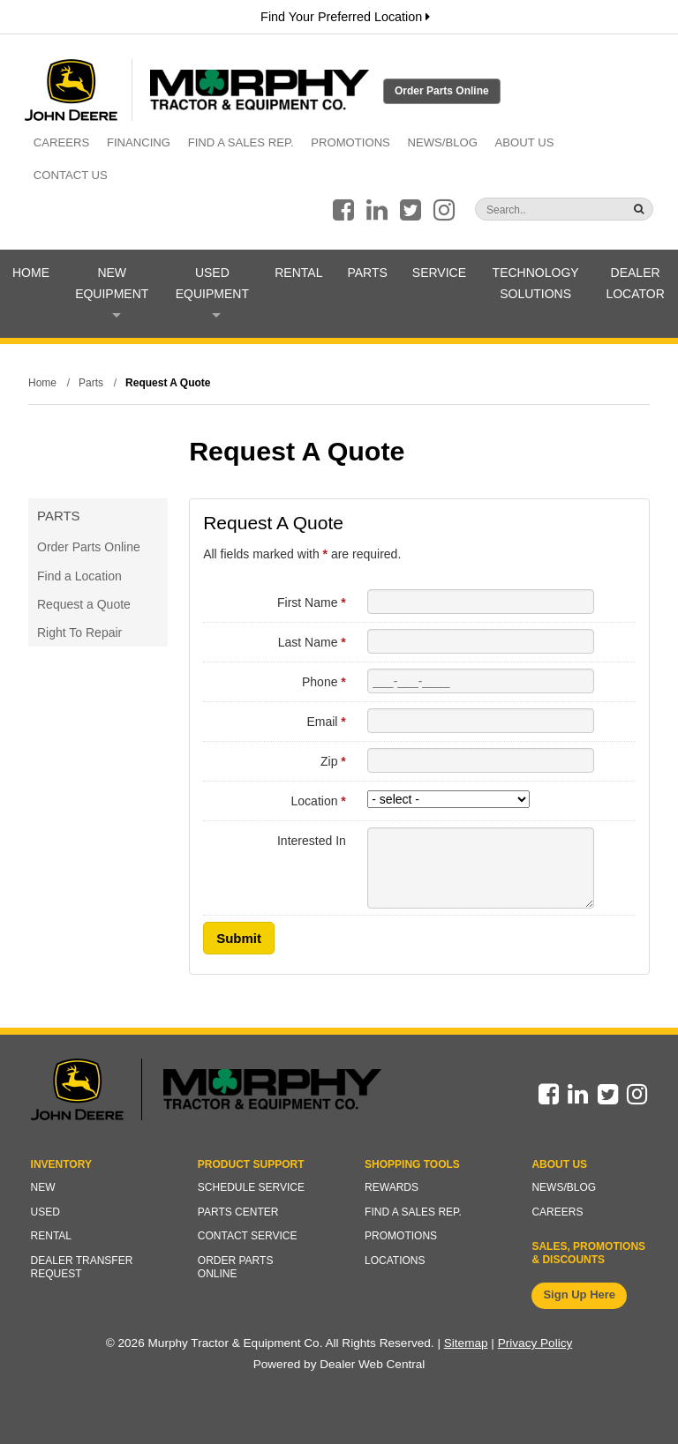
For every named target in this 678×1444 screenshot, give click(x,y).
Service (439, 273)
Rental (298, 273)
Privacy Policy (535, 1343)
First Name (311, 602)
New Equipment (111, 292)
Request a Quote (84, 604)
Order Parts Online (442, 91)
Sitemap (466, 1343)
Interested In (311, 841)
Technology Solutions (536, 283)
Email (325, 722)
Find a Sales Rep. (241, 142)
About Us (524, 142)
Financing (138, 142)
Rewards (391, 1187)
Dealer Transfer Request (82, 1267)
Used (45, 1212)
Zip (333, 761)
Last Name (312, 642)
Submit (238, 938)
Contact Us (71, 175)
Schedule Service (251, 1187)
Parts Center (238, 1212)
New (43, 1187)
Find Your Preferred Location (345, 17)
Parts (367, 273)
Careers (61, 142)
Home (30, 273)
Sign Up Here (579, 1294)
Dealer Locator (635, 283)
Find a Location (79, 576)
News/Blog (443, 142)
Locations (395, 1260)
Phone (324, 682)
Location (318, 801)
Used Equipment (212, 292)
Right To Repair (79, 632)
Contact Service (248, 1236)
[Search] (530, 210)
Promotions (350, 142)
